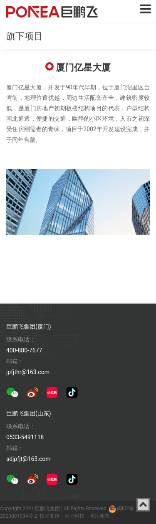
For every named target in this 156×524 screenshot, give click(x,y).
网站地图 (99, 516)
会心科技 (74, 516)
